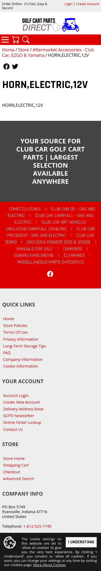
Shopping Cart (16, 465)
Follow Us (6, 66)
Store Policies (15, 325)
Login (68, 4)
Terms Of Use (15, 332)
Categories (5, 39)
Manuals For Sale (35, 249)
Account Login (16, 395)
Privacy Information (21, 339)
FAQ (7, 352)
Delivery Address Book (23, 408)
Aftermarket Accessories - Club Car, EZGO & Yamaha (48, 52)
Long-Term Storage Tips (24, 345)
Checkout (11, 471)
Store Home (14, 458)
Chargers (72, 249)
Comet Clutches (25, 209)
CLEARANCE (74, 255)
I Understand (81, 542)
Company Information (23, 359)
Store (23, 50)
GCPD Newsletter (18, 415)
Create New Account (21, 402)
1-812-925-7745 (37, 526)
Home (8, 50)
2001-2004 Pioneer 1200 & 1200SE (59, 242)
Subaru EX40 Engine (34, 255)
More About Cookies (49, 564)
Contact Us (13, 429)
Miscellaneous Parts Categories (51, 262)
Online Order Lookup (22, 422)
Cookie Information (20, 366)
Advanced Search (18, 478)
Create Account (87, 4)
